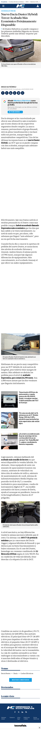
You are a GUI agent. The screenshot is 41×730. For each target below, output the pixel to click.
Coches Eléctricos (8, 11)
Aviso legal (18, 718)
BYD (27, 2)
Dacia (15, 673)
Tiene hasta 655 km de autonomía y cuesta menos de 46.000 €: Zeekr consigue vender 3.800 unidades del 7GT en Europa (28, 397)
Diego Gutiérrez (8, 87)
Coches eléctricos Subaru (16, 2)
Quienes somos (3, 718)
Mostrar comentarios (20, 680)
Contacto (12, 717)
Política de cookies (27, 718)
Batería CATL (34, 2)
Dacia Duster (5, 673)
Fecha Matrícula (36, 718)
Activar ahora (15, 112)
